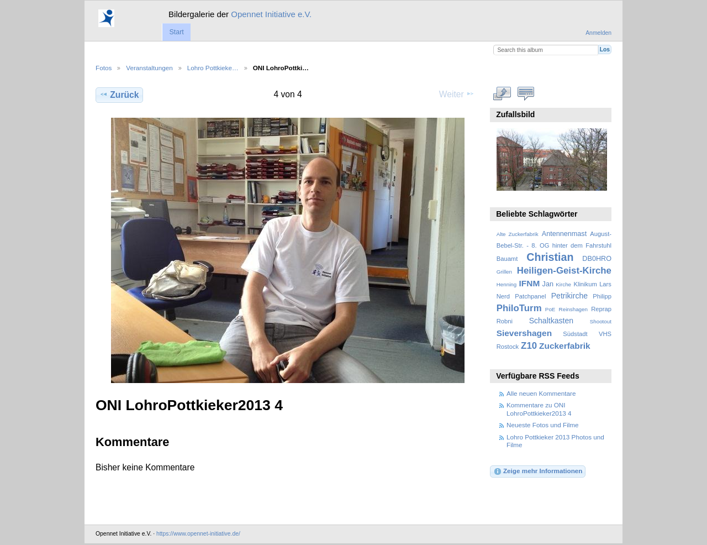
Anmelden (598, 33)
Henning (507, 284)
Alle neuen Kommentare (541, 393)
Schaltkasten (551, 320)
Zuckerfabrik (564, 345)
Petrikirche (569, 295)
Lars (605, 284)
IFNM (529, 283)
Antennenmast (564, 234)
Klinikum (585, 284)
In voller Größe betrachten (502, 93)
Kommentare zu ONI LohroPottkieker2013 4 (539, 408)
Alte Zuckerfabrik (518, 234)
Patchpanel (530, 296)
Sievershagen (524, 333)
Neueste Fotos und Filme (542, 424)
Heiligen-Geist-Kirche (564, 270)
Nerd (503, 296)
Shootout (600, 321)
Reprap (601, 309)
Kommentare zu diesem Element (526, 93)
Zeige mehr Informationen (538, 471)
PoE (550, 309)
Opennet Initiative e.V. (271, 14)
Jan (547, 284)
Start (176, 32)
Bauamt (507, 258)
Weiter (456, 94)
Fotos (104, 67)
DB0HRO (596, 259)
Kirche (563, 284)
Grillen (504, 272)
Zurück (119, 94)
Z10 (529, 345)
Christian (549, 257)
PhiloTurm (519, 308)
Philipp (602, 296)
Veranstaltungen (149, 67)
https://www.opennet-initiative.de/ (198, 534)
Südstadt (575, 334)
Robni (505, 321)
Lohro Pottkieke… (213, 67)
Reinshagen (573, 309)
